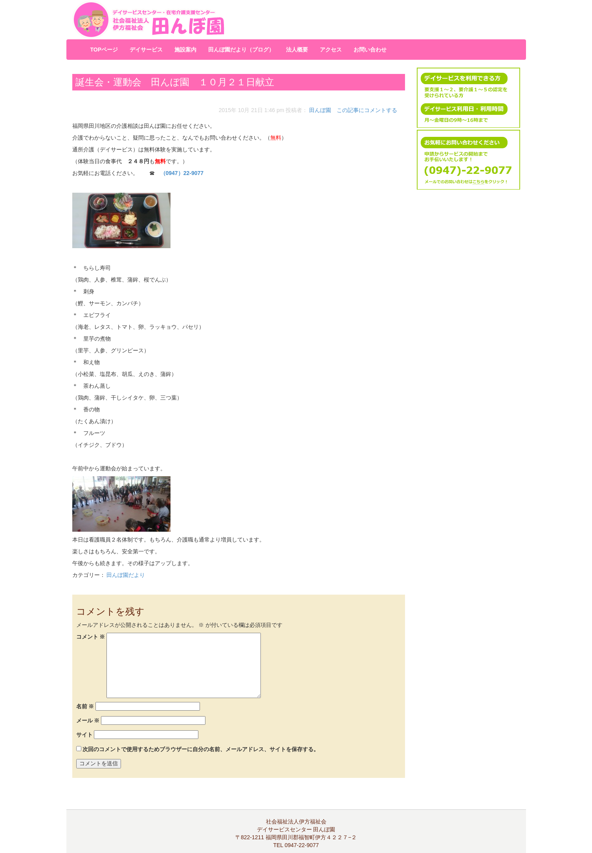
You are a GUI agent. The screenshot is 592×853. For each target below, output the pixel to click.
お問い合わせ (370, 49)
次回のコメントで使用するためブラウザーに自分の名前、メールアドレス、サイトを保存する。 (200, 749)
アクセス (331, 49)
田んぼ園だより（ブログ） (241, 49)
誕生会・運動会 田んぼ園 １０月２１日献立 (174, 82)
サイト (84, 734)
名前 (85, 706)
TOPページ (104, 49)
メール (88, 720)
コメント (90, 637)
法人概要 (297, 49)
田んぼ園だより (125, 575)
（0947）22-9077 (182, 173)
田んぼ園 (320, 110)
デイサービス (146, 49)
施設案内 (185, 49)
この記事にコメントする (367, 110)
